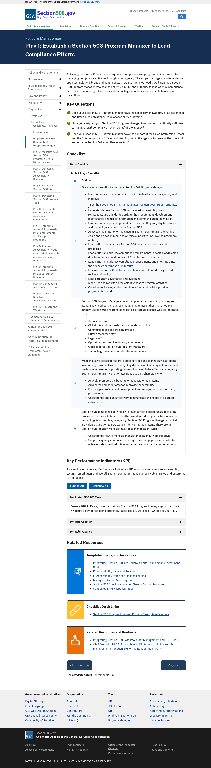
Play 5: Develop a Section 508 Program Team (46, 199)
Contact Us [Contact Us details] (73, 706)
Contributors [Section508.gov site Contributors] (74, 710)
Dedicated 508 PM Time (85, 497)
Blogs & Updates (139, 11)
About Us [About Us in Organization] (72, 701)
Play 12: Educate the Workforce (45, 308)
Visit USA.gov (102, 760)
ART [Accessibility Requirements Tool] (111, 701)
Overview (36, 115)
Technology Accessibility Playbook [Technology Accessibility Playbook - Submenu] (44, 124)
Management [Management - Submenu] (36, 102)
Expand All (77, 486)
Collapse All (100, 486)
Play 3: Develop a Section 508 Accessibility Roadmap (43, 174)
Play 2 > (173, 665)
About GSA (31, 744)
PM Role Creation (81, 521)
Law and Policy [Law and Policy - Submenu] (37, 96)
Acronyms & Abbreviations (166, 710)
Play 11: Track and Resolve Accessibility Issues (45, 297)
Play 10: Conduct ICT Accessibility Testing (45, 285)
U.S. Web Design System (40, 710)
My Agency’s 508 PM (162, 11)
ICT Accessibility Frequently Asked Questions (39, 351)
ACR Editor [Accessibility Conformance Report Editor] (115, 706)
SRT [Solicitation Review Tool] (111, 710)
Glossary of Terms (161, 715)
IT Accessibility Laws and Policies (114, 571)
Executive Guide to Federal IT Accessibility (45, 318)
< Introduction (79, 665)
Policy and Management (43, 72)
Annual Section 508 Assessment (40, 328)
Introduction (40, 132)
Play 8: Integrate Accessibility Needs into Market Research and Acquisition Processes (46, 253)
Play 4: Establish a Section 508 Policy (44, 187)
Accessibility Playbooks (165, 701)
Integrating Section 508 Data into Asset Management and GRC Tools (136, 640)
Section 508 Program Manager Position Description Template (138, 204)
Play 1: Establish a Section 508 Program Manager (44, 142)
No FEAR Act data (77, 749)
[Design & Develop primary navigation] (117, 26)
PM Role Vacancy (81, 531)
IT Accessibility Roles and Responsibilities (119, 576)
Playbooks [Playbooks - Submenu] (34, 109)
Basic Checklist (80, 164)
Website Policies (160, 720)
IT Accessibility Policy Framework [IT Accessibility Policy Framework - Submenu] (42, 87)
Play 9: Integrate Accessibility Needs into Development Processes (45, 272)
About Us (181, 11)
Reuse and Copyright (162, 749)
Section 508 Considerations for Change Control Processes (129, 584)
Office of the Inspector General (121, 746)
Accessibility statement (39, 749)
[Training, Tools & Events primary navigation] (165, 26)
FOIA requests (75, 744)
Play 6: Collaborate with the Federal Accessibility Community (44, 214)
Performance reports (120, 753)
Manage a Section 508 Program (113, 580)
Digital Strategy (35, 701)
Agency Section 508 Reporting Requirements (43, 338)
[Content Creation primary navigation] (89, 26)
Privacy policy (158, 744)
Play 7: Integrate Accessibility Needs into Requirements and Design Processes (45, 232)
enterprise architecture (119, 266)
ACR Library (157, 706)
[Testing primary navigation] (139, 26)
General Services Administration (89, 736)
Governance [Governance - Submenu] (35, 79)
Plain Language (35, 706)
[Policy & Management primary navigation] (39, 26)
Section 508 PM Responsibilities (113, 588)
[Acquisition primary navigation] (65, 26)
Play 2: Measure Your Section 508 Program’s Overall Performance (45, 157)
